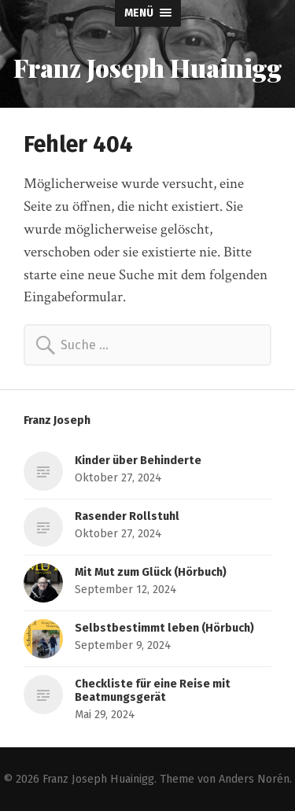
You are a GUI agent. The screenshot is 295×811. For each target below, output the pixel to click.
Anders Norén (254, 779)
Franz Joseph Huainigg (147, 67)
